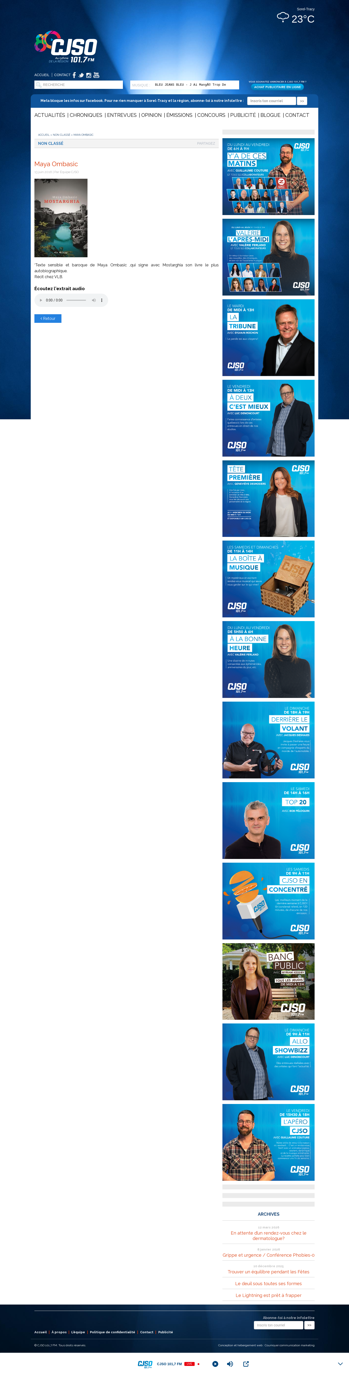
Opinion (151, 115)
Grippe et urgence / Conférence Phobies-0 (269, 1255)
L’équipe (78, 1332)
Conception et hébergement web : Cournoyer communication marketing (266, 1345)
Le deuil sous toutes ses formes (268, 1283)
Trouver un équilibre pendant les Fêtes (268, 1271)
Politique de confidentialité (112, 1332)
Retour (48, 318)
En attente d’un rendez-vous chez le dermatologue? (268, 1235)
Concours (211, 115)
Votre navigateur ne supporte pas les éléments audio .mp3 (71, 300)
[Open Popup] (246, 1364)
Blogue (270, 115)
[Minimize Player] (340, 1364)
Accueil (41, 75)
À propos (59, 1332)
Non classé (61, 134)
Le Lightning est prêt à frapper (269, 1295)
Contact (62, 75)
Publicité (243, 115)
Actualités (49, 115)
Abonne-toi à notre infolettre (289, 1318)
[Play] (215, 1364)
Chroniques (86, 115)
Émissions (179, 115)
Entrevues (122, 115)
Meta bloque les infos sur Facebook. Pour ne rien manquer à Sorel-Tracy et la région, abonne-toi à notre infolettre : (174, 101)
